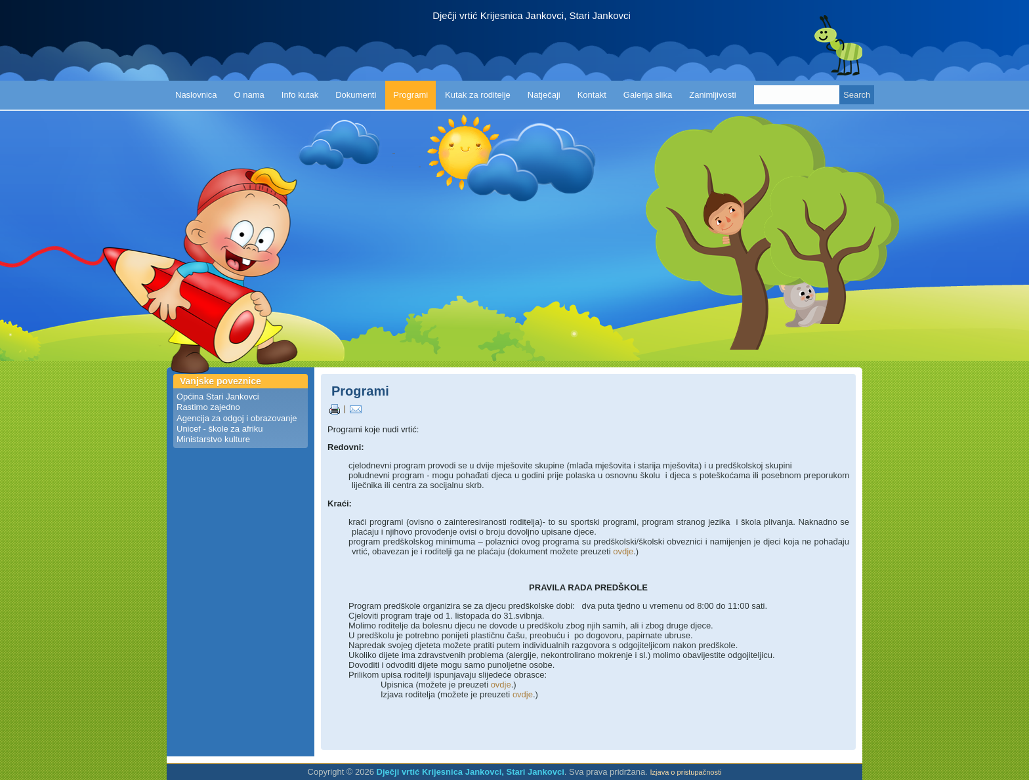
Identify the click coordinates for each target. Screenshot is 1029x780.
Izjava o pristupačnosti (686, 772)
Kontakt (592, 95)
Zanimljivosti (712, 95)
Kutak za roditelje (478, 95)
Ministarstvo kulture (213, 439)
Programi (410, 95)
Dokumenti (355, 95)
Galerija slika (647, 95)
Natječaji (544, 95)
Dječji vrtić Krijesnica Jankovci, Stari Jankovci (531, 16)
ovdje (623, 551)
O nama (249, 95)
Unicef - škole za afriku (220, 429)
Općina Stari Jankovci (218, 396)
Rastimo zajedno (208, 407)
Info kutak (300, 95)
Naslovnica (196, 95)
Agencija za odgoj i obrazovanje (237, 418)
